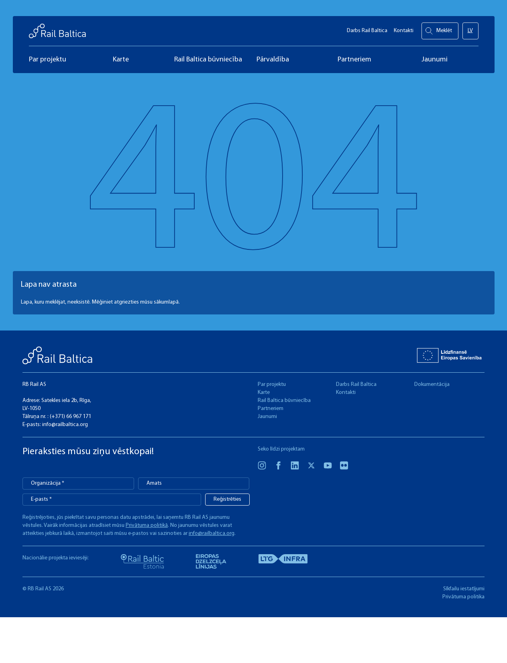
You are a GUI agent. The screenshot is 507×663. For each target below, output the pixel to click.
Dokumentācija (432, 384)
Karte (264, 393)
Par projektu (272, 384)
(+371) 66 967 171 (70, 417)
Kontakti (403, 28)
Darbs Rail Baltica (367, 28)
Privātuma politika (463, 597)
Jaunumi (267, 417)
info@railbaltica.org (65, 425)
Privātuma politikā (147, 525)
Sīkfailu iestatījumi (464, 589)
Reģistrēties (227, 499)
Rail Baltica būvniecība (284, 401)
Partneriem (270, 409)
